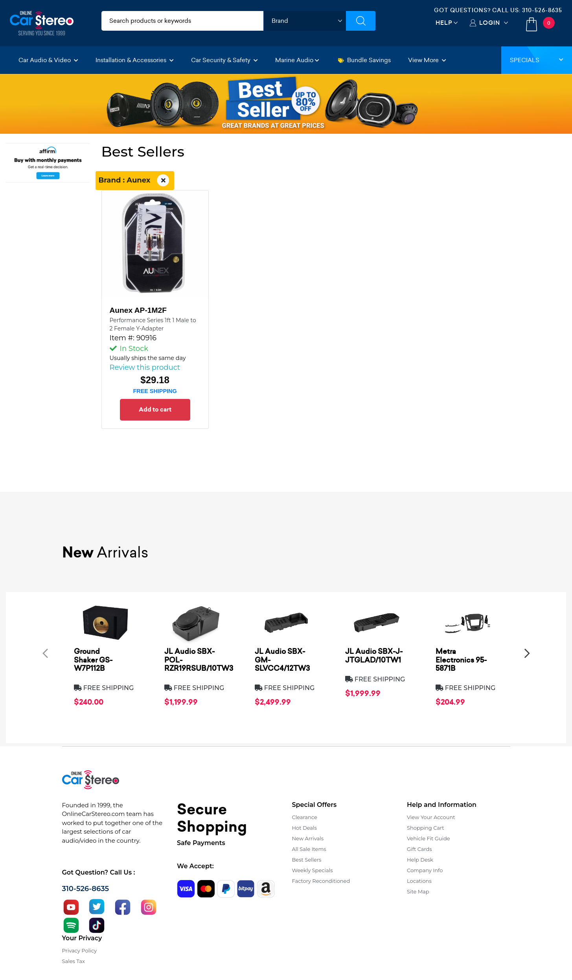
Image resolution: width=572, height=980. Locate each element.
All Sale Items (309, 849)
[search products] (182, 21)
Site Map (418, 891)
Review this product (145, 367)
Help (444, 22)
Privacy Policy (79, 950)
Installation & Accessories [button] (135, 60)
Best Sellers (307, 859)
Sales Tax (73, 961)
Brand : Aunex (135, 180)
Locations (419, 881)
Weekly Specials (312, 870)
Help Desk (420, 859)
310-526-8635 (542, 10)
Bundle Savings (364, 60)
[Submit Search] (360, 21)
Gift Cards (419, 849)
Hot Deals (304, 828)
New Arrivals (308, 838)
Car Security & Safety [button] (224, 60)
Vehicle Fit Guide (428, 838)
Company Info (425, 870)
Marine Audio (297, 60)
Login (489, 22)
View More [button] (427, 60)
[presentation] (45, 653)
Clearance (304, 817)
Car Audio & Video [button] (48, 60)
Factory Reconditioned (321, 881)
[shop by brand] (304, 21)
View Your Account (431, 817)
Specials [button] (536, 60)
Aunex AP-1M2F (138, 310)
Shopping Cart (425, 828)
